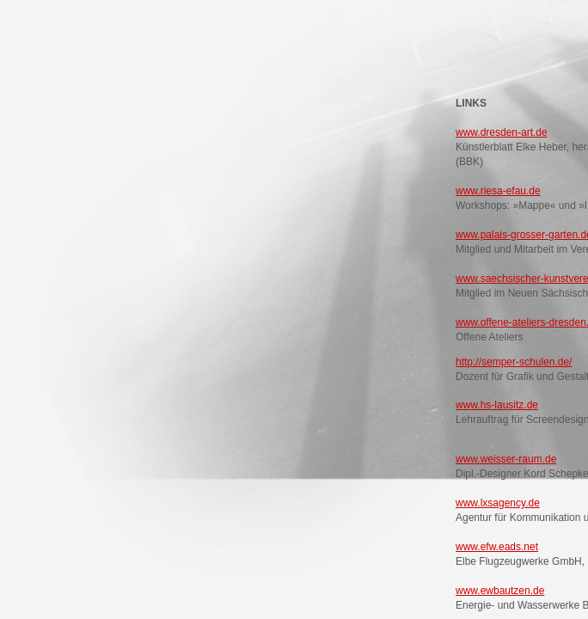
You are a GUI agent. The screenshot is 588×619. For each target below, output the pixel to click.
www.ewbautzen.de (500, 591)
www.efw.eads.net (497, 547)
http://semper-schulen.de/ (514, 362)
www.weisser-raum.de (506, 459)
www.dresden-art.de (502, 132)
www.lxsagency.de (498, 503)
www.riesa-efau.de (498, 191)
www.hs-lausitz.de (497, 405)
